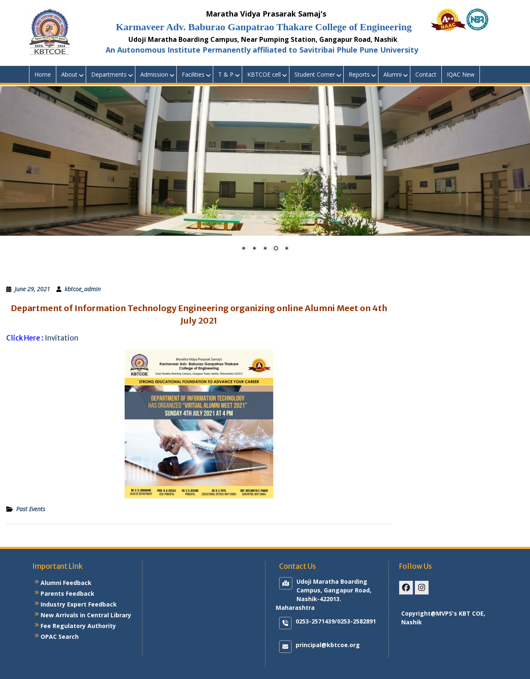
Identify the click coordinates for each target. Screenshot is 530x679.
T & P (226, 74)
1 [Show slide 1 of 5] (243, 249)
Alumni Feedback (66, 583)
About (69, 74)
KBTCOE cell (264, 74)
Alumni (392, 74)
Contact (425, 74)
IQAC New (461, 74)
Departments (109, 74)
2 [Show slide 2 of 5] (254, 249)
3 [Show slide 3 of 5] (265, 249)
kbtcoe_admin (83, 289)
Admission (154, 74)
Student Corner (314, 74)
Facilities (193, 74)
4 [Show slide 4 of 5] (275, 249)
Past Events (30, 509)
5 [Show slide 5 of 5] (286, 249)
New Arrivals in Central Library (86, 615)
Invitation (61, 338)
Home (42, 74)
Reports (359, 74)
